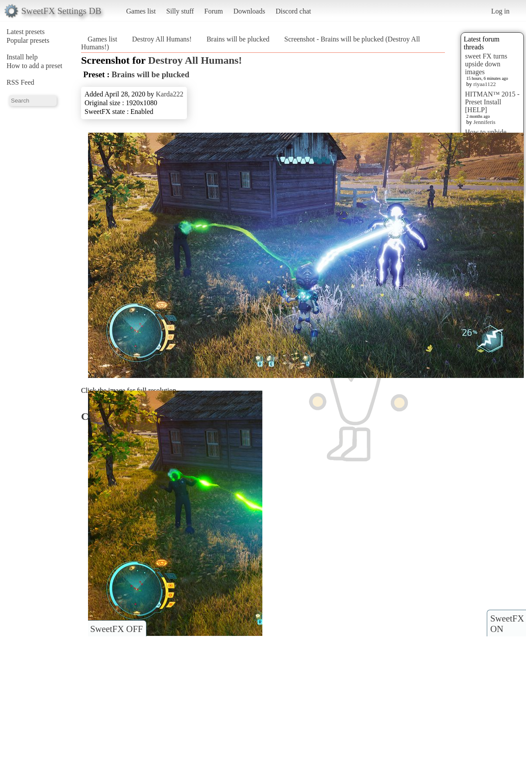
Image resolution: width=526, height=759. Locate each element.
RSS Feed (20, 82)
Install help (22, 57)
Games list (141, 11)
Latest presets (26, 31)
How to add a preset (34, 65)
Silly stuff (180, 11)
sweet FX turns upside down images (486, 64)
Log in (500, 11)
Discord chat (293, 11)
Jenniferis (484, 122)
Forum (213, 11)
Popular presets (28, 40)
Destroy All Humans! (162, 39)
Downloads (249, 11)
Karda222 (169, 94)
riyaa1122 (484, 84)
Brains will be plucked (238, 39)
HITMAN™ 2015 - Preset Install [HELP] (492, 101)
